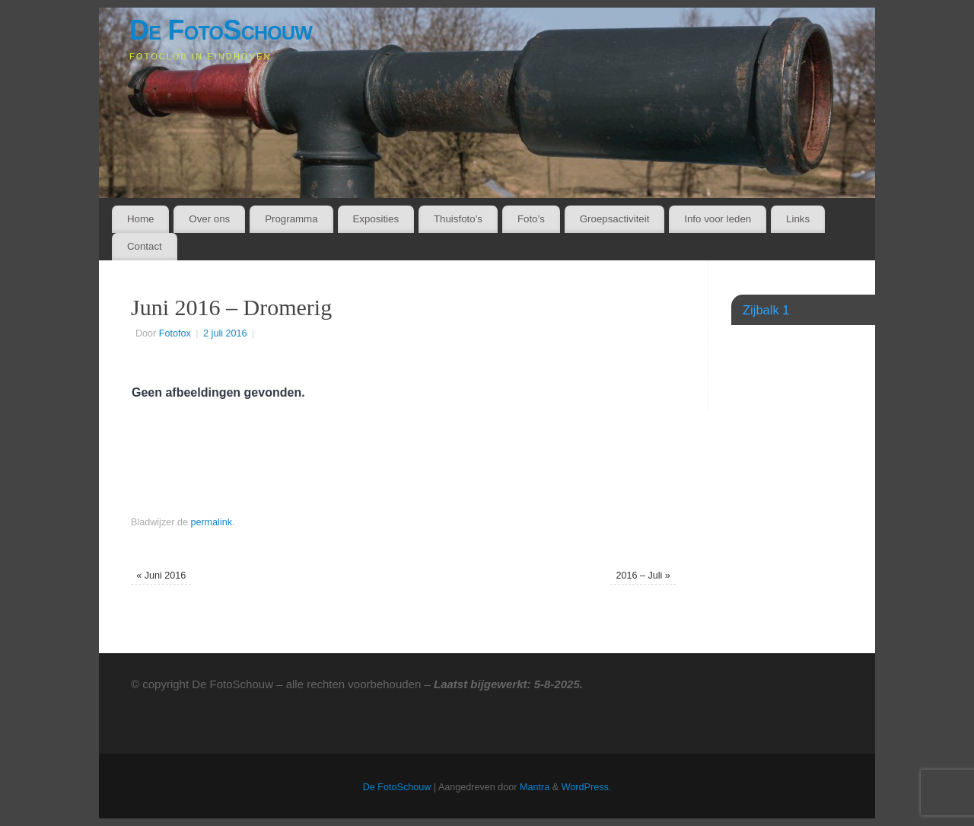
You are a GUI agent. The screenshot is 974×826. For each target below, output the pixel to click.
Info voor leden (717, 219)
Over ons (209, 219)
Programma (291, 219)
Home (140, 219)
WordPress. (587, 787)
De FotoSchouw (220, 30)
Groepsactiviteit (615, 219)
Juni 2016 (161, 575)
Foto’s (531, 219)
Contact (144, 246)
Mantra (534, 787)
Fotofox (175, 333)
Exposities (375, 219)
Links (798, 219)
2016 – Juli (643, 575)
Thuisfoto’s (458, 219)
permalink (211, 522)
